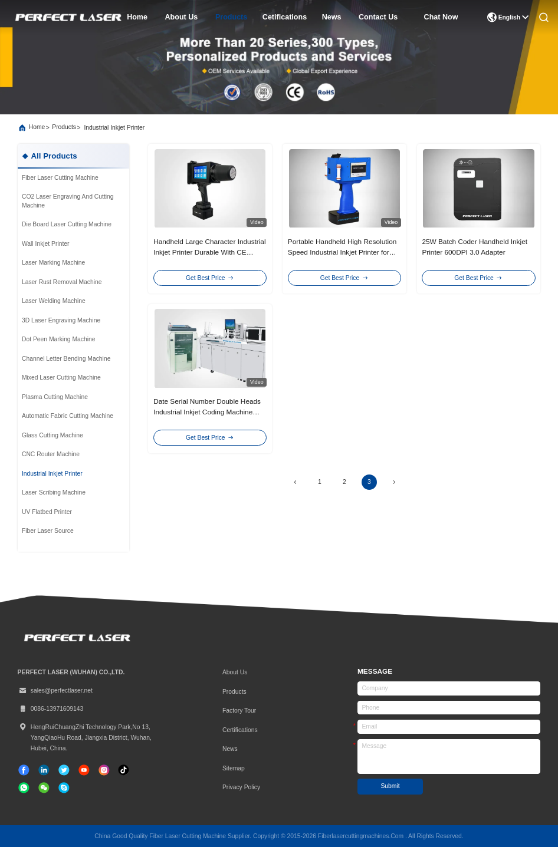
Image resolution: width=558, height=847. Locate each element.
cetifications (284, 17)
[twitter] (64, 770)
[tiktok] (84, 770)
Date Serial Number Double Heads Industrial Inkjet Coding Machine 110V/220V (207, 411)
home (137, 17)
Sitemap (233, 768)
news (332, 17)
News (230, 749)
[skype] (64, 788)
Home (37, 127)
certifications (240, 730)
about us (181, 17)
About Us (234, 672)
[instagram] (104, 770)
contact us (378, 17)
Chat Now (441, 17)
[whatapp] (24, 788)
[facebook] (24, 770)
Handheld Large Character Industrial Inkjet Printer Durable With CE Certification (209, 252)
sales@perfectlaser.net (55, 690)
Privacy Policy (241, 787)
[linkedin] (44, 770)
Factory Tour (239, 710)
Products (234, 691)
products (231, 17)
